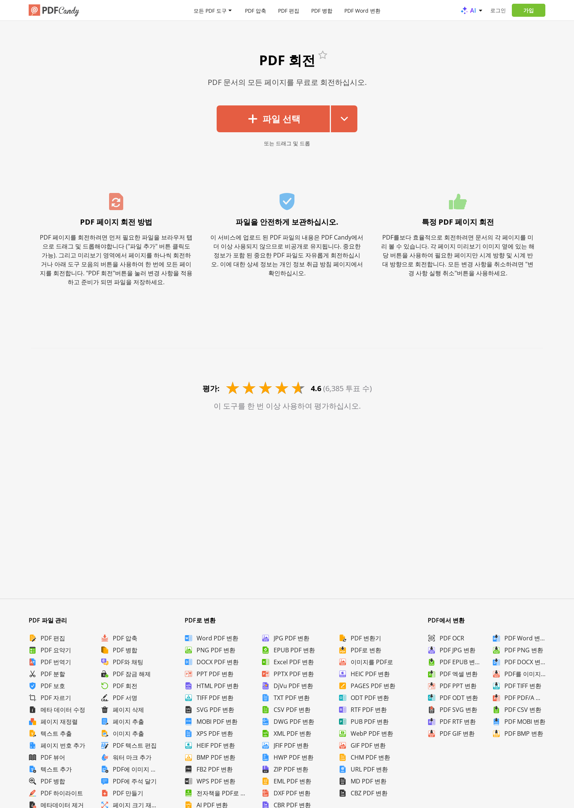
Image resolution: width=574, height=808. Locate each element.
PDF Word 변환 (362, 10)
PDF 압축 (255, 10)
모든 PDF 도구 (210, 10)
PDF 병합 (321, 10)
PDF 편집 (288, 10)
